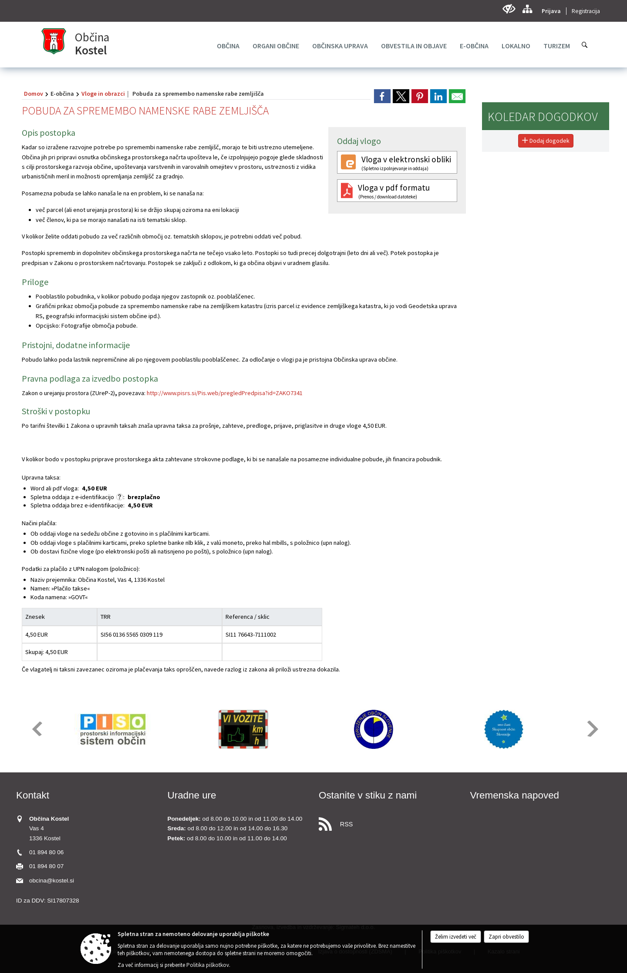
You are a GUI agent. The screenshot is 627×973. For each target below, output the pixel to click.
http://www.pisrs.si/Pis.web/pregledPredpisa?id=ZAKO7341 (225, 393)
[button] (36, 729)
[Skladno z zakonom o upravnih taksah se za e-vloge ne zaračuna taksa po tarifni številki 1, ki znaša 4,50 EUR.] (119, 496)
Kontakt (32, 795)
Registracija (586, 11)
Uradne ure (192, 795)
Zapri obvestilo (506, 936)
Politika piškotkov (207, 965)
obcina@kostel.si (51, 880)
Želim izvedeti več (455, 936)
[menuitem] (228, 46)
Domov (33, 93)
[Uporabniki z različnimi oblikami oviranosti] (509, 9)
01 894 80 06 (46, 852)
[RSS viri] (389, 821)
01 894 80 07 (46, 866)
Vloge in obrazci (103, 93)
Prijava (551, 11)
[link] (382, 96)
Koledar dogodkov (543, 116)
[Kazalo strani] (527, 9)
